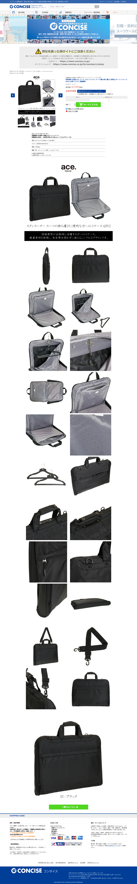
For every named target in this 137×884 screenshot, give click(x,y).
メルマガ (109, 1)
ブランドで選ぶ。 (37, 71)
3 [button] (66, 45)
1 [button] (60, 45)
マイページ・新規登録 (92, 12)
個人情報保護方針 (61, 862)
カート (115, 12)
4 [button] (69, 45)
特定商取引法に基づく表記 (46, 862)
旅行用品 (21, 12)
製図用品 (68, 12)
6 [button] (74, 45)
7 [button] (77, 45)
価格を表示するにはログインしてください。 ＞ (91, 91)
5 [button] (71, 45)
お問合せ (123, 1)
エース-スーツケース (48, 71)
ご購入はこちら (68, 807)
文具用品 (45, 12)
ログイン (102, 1)
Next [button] (60, 95)
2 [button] (63, 45)
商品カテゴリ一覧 (14, 71)
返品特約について (73, 862)
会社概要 (116, 1)
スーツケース (28, 71)
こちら (98, 836)
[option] (68, 29)
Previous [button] (13, 95)
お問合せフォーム (114, 845)
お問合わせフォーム (93, 862)
